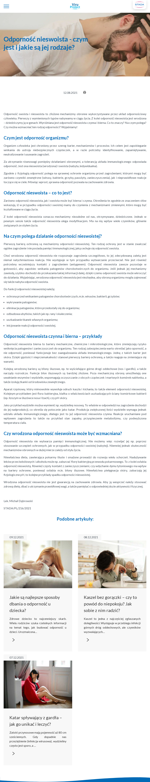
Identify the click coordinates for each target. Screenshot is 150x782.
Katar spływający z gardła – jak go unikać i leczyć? (35, 721)
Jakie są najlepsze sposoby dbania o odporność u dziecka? (34, 604)
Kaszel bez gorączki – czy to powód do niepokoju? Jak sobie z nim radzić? (110, 604)
